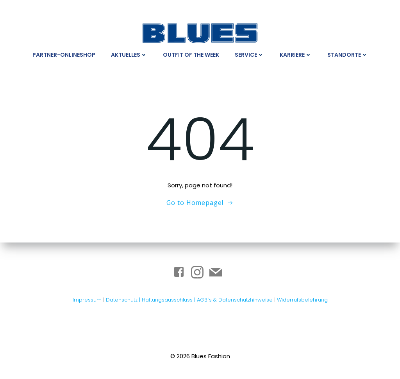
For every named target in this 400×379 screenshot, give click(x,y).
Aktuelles (129, 55)
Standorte (347, 55)
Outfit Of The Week (191, 55)
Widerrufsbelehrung (302, 300)
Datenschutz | (124, 300)
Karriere (296, 55)
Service (249, 55)
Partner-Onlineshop (63, 55)
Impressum (87, 300)
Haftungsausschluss (168, 300)
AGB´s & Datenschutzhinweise (235, 300)
